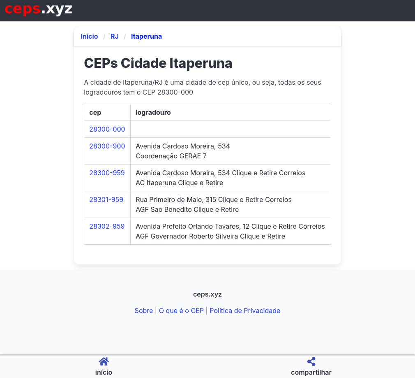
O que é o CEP (181, 310)
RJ (115, 36)
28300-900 (107, 146)
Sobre (144, 310)
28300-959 (106, 173)
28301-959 (106, 199)
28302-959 (106, 226)
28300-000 (107, 129)
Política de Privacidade (245, 310)
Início (89, 36)
